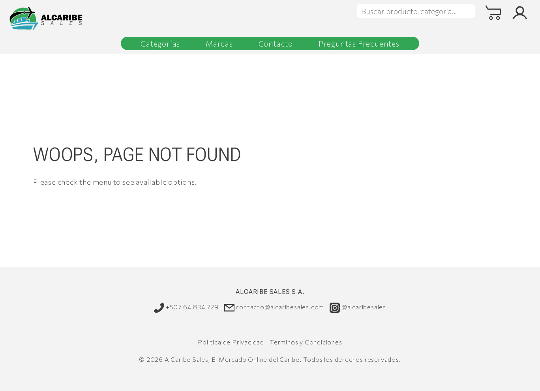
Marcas (219, 43)
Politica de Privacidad (231, 342)
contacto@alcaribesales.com (274, 307)
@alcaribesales (358, 307)
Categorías (160, 43)
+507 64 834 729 (186, 307)
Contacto (276, 43)
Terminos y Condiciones (306, 342)
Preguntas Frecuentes (359, 43)
